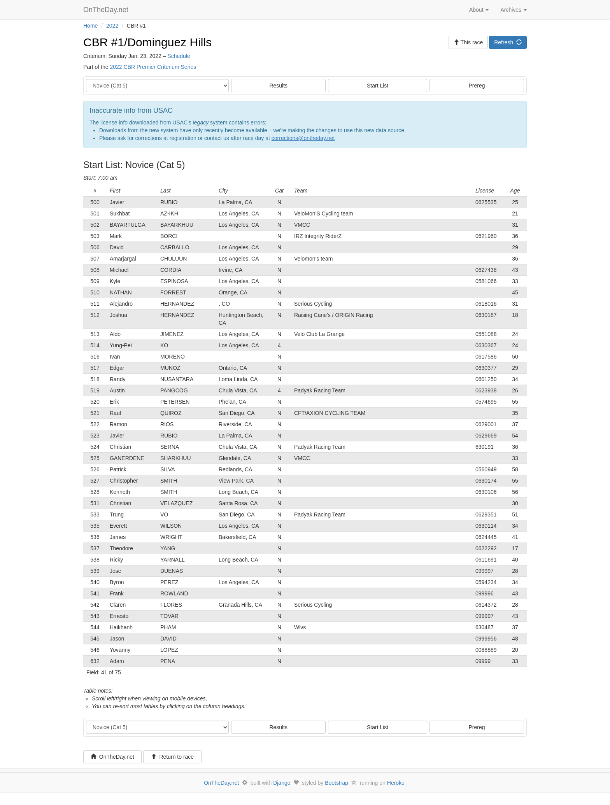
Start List (377, 85)
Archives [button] (513, 10)
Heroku (396, 783)
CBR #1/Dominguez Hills (147, 42)
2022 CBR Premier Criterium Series (153, 67)
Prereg (477, 85)
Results (278, 85)
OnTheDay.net (106, 10)
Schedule (178, 56)
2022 (112, 26)
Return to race (172, 757)
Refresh (508, 42)
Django (281, 783)
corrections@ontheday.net (303, 138)
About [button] (479, 10)
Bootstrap (336, 783)
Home (90, 26)
